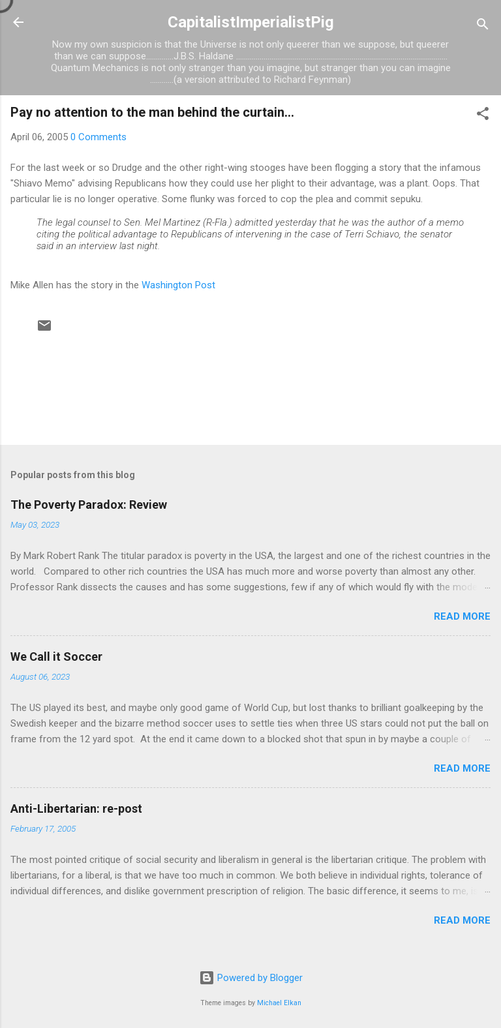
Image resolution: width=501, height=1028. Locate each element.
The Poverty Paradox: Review (88, 504)
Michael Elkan (279, 1003)
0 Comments (98, 137)
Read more (462, 616)
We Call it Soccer (56, 656)
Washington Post (178, 285)
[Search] (483, 26)
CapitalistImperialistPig (251, 22)
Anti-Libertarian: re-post (76, 808)
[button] (483, 116)
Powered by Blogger (251, 978)
